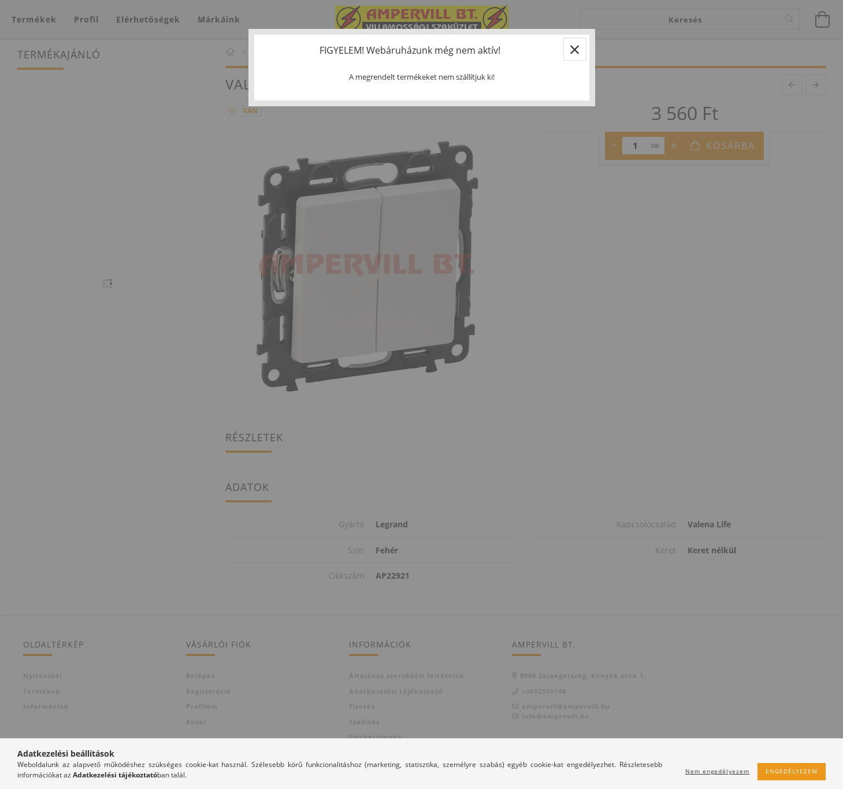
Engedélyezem (792, 771)
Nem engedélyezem (717, 771)
